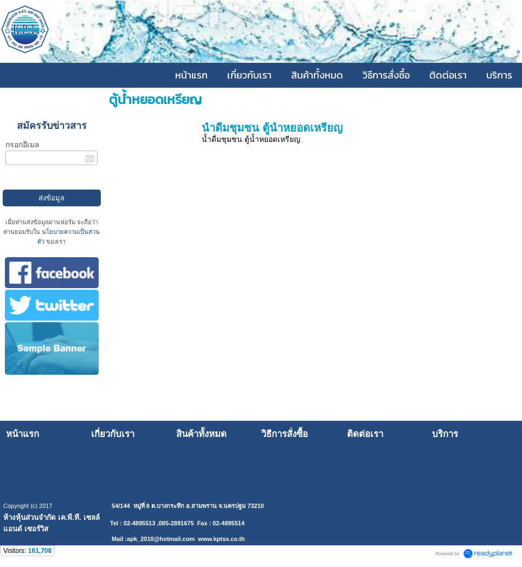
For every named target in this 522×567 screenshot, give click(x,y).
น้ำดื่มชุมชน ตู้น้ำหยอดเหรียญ (272, 128)
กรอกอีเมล (22, 144)
